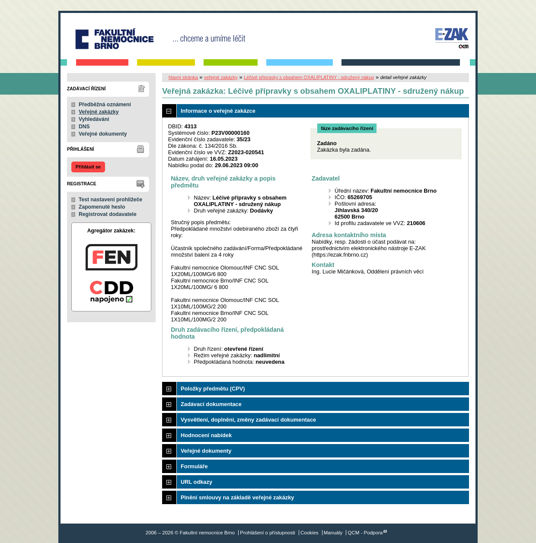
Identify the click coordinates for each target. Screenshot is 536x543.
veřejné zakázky (221, 77)
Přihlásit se (88, 166)
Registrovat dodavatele (108, 214)
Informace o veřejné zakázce (218, 111)
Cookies (309, 532)
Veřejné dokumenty (103, 134)
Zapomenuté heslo (102, 207)
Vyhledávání (94, 119)
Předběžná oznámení (105, 105)
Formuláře (194, 466)
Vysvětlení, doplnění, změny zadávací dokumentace (248, 419)
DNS (84, 127)
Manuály (333, 532)
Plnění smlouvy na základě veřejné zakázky (237, 497)
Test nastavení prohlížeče (110, 200)
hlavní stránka (183, 77)
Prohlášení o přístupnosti (267, 532)
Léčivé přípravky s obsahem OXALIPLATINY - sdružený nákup (309, 77)
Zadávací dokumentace (211, 404)
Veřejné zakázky (99, 112)
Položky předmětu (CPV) (213, 388)
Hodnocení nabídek (206, 435)
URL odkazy (196, 482)
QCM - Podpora (365, 532)
